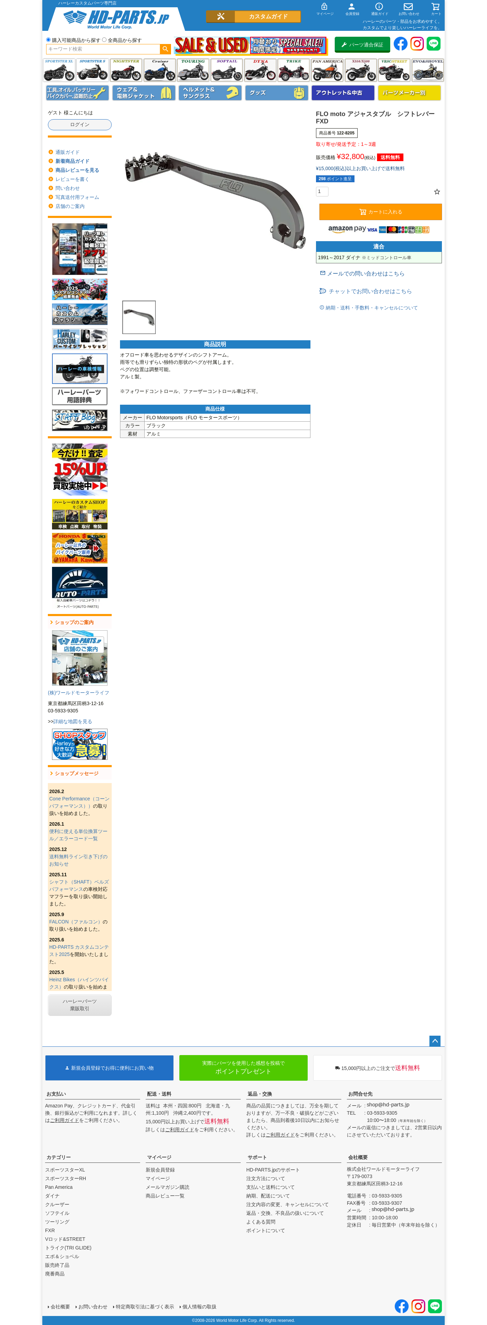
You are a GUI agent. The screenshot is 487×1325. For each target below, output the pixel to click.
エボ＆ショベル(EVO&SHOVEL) (428, 70)
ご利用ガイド (64, 1120)
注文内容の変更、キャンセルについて (287, 1204)
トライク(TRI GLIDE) (293, 70)
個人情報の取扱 (199, 1306)
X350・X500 (361, 70)
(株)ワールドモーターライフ (78, 692)
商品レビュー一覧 (165, 1196)
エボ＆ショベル (62, 1256)
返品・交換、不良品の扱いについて (285, 1213)
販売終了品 (57, 1265)
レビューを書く (72, 179)
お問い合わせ (93, 1306)
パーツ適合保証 (362, 44)
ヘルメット (210, 93)
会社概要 (358, 1157)
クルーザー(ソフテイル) (160, 70)
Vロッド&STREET (65, 1239)
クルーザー (57, 1204)
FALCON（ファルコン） (76, 921)
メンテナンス (77, 93)
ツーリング (193, 70)
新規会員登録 (160, 1170)
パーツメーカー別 (409, 93)
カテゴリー (58, 1157)
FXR (50, 1230)
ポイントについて (265, 1230)
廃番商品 (55, 1273)
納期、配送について (268, 1196)
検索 (165, 49)
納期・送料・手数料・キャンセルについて (371, 307)
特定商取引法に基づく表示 (145, 1306)
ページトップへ (435, 1041)
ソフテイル (226, 70)
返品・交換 (260, 1094)
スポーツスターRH (65, 1178)
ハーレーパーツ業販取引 (80, 1005)
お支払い (56, 1094)
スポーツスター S (92, 70)
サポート (257, 1157)
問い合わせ (67, 188)
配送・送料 (159, 1094)
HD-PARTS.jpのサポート (273, 1170)
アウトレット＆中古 (343, 93)
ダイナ (260, 70)
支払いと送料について (270, 1187)
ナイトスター (126, 70)
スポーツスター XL (59, 70)
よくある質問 (260, 1222)
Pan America (327, 70)
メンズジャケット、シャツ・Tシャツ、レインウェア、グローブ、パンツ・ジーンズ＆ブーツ (144, 93)
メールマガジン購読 (167, 1187)
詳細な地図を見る (72, 721)
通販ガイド (67, 152)
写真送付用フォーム (77, 197)
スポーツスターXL (65, 1170)
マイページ (159, 1157)
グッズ (277, 93)
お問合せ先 (360, 1094)
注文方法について (265, 1178)
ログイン (79, 124)
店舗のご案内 (70, 206)
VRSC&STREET (394, 70)
